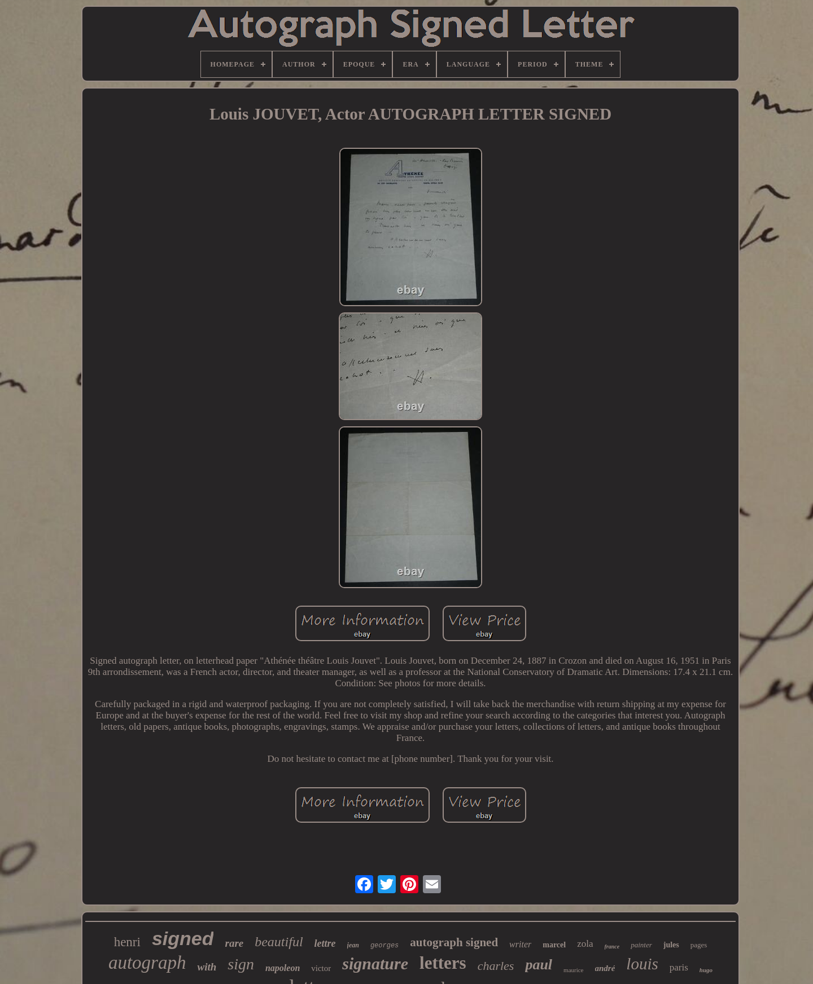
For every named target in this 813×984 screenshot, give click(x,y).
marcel (554, 945)
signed (183, 938)
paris (679, 967)
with (206, 967)
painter (641, 945)
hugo (706, 970)
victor (321, 968)
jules (671, 945)
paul (538, 964)
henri (127, 942)
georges (384, 946)
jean (353, 945)
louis (642, 964)
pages (698, 945)
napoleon (282, 968)
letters (442, 963)
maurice (573, 970)
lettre (325, 943)
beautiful (279, 941)
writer (520, 944)
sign (241, 964)
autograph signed (454, 942)
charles (496, 966)
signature (375, 963)
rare (234, 943)
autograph (147, 962)
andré (605, 968)
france (612, 946)
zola (585, 943)
